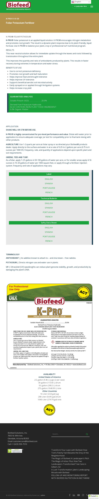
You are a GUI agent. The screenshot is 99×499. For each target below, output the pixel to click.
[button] (91, 6)
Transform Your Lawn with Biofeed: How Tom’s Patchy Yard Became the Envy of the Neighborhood (70, 453)
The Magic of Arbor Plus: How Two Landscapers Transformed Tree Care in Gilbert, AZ (68, 464)
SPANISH (49, 183)
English (76, 1)
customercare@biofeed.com (25, 441)
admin (43, 495)
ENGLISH (49, 179)
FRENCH (48, 192)
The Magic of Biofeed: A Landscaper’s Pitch (70, 458)
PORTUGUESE (49, 188)
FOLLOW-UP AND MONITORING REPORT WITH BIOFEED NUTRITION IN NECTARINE (70, 476)
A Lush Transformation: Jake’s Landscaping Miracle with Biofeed (70, 471)
